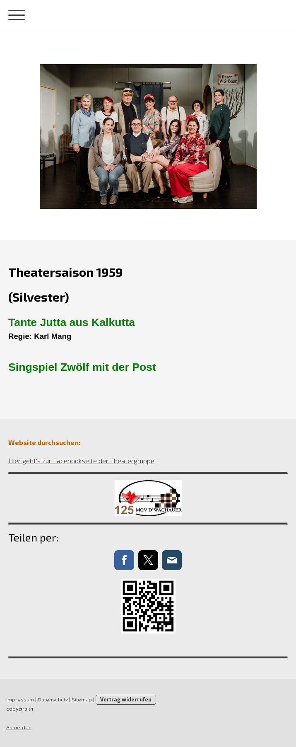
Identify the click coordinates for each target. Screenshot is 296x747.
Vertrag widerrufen (126, 699)
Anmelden (18, 727)
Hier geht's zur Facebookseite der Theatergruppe (81, 460)
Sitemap (82, 699)
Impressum (20, 699)
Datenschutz (53, 699)
